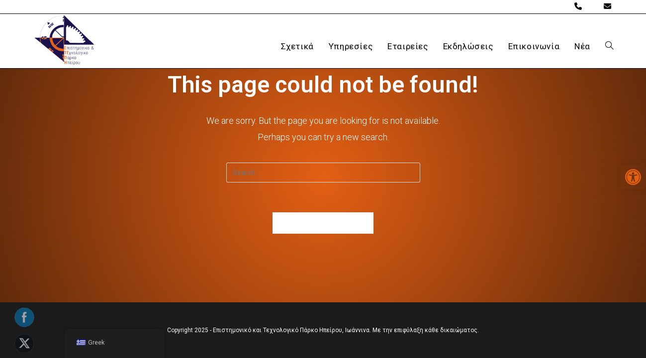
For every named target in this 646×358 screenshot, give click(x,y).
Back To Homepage (323, 223)
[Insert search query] (323, 172)
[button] (633, 177)
